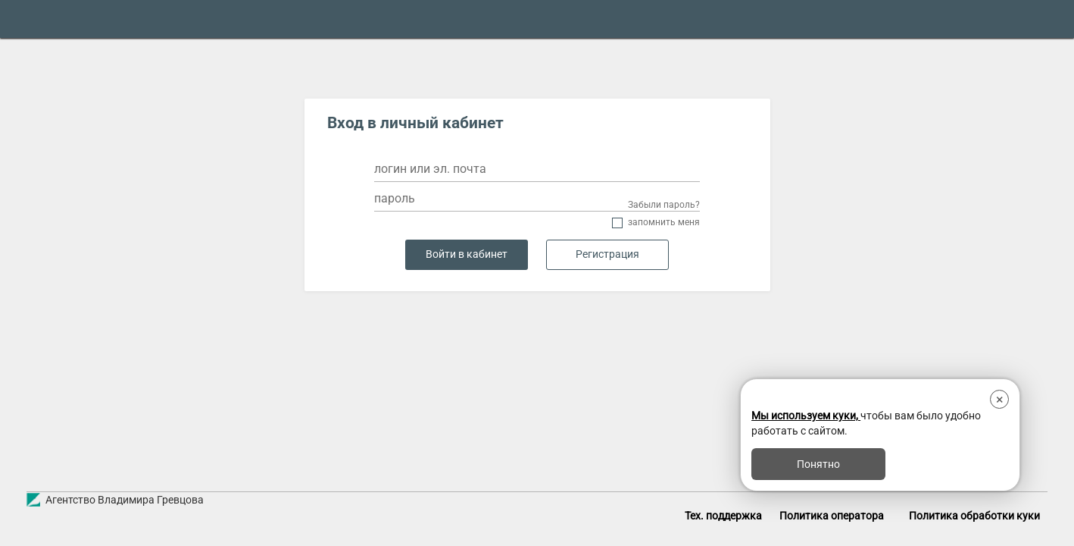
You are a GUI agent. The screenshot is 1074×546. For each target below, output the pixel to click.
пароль (394, 198)
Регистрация (607, 254)
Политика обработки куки (974, 516)
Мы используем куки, (805, 416)
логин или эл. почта (430, 169)
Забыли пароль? (664, 204)
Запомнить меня (664, 223)
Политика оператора (831, 516)
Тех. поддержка (723, 516)
